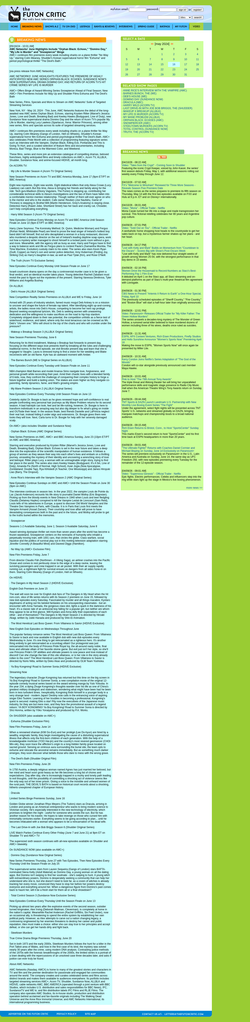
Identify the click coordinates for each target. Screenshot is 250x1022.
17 (185, 64)
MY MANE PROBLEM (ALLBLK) (141, 117)
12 (126, 64)
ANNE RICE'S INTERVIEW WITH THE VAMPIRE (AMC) (155, 90)
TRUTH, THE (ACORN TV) (138, 132)
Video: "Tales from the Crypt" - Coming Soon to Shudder (153, 165)
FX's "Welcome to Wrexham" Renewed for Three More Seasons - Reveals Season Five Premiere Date (158, 187)
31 (185, 74)
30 (173, 74)
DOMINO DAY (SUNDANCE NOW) (143, 99)
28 (150, 74)
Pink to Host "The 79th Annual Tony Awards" (147, 379)
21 (150, 69)
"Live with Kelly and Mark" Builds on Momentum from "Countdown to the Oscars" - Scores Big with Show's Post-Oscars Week (160, 249)
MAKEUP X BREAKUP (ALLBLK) (142, 111)
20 (138, 69)
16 (173, 64)
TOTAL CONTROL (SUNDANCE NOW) (145, 129)
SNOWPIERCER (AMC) (137, 123)
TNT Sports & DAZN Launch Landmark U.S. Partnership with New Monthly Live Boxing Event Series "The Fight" (159, 404)
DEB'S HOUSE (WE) (135, 96)
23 (173, 69)
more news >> (194, 487)
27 (138, 74)
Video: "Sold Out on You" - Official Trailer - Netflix (149, 228)
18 (197, 64)
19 (126, 69)
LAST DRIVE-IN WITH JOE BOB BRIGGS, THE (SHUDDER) (157, 108)
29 (162, 74)
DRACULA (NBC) (133, 102)
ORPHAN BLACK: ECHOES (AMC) (143, 120)
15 (162, 64)
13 (138, 64)
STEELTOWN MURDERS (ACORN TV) (145, 126)
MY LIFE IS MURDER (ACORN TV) (143, 114)
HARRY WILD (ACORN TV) (139, 105)
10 (185, 59)
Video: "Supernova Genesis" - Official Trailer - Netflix (151, 473)
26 (126, 74)
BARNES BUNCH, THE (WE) (139, 93)
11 (197, 59)
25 (197, 69)
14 (150, 64)
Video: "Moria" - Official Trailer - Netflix (143, 208)
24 (185, 69)
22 (162, 69)
